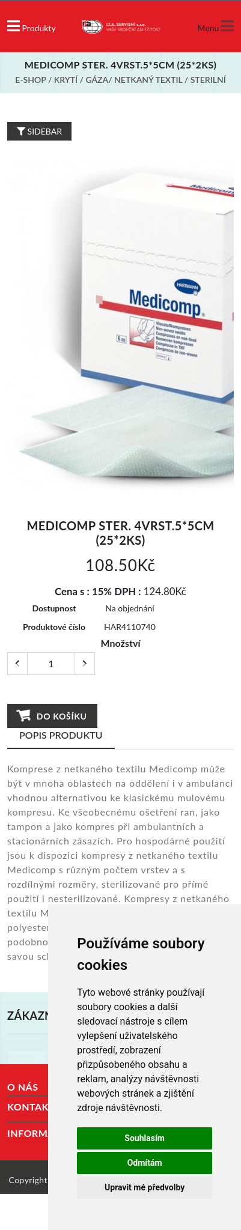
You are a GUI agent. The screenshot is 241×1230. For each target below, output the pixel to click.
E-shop (30, 79)
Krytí (66, 79)
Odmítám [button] (144, 1163)
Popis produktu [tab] (61, 735)
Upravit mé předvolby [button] (145, 1187)
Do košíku (52, 715)
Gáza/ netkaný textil (133, 79)
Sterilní (208, 79)
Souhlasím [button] (144, 1138)
